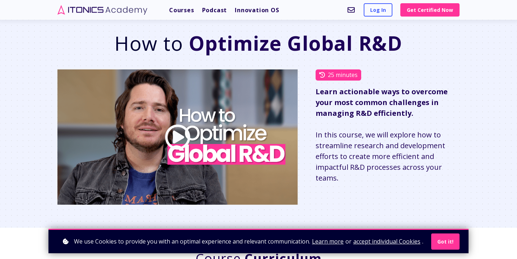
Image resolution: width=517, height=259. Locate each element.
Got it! (445, 241)
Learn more (328, 241)
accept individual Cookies (386, 241)
